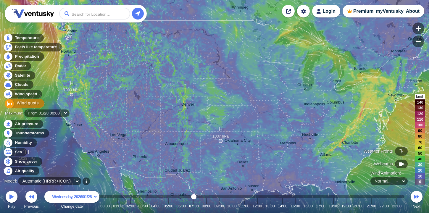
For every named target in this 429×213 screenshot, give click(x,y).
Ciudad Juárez (177, 171)
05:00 (168, 206)
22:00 (384, 206)
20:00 (359, 206)
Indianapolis (314, 105)
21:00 (371, 206)
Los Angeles (98, 152)
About (413, 11)
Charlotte (350, 143)
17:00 (320, 206)
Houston (252, 187)
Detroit (335, 82)
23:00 (396, 206)
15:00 (295, 206)
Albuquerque (176, 144)
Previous (31, 200)
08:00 (206, 206)
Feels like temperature (32, 47)
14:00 (282, 206)
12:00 (257, 206)
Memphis (288, 144)
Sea (15, 152)
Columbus (336, 103)
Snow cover (22, 161)
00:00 (105, 206)
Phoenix (140, 157)
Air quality (21, 171)
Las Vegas (119, 135)
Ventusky (31, 13)
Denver (187, 105)
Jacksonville (344, 182)
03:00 (143, 206)
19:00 (346, 206)
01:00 (117, 206)
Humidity (20, 142)
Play (11, 200)
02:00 (130, 206)
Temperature (23, 38)
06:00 (181, 206)
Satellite (19, 76)
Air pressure (23, 124)
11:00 (244, 206)
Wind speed (22, 95)
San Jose (73, 125)
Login (329, 11)
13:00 (270, 206)
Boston (416, 82)
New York (396, 96)
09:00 (219, 206)
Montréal (399, 52)
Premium (363, 11)
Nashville (310, 135)
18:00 (333, 206)
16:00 (308, 206)
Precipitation (23, 57)
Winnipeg (240, 8)
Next (416, 200)
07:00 (194, 206)
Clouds (18, 85)
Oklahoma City (238, 141)
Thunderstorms (26, 133)
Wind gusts (22, 104)
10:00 (232, 206)
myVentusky (389, 11)
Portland (68, 52)
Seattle (71, 32)
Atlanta (326, 155)
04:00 (156, 206)
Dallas (242, 163)
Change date (71, 200)
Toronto (360, 69)
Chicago (304, 86)
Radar (17, 66)
